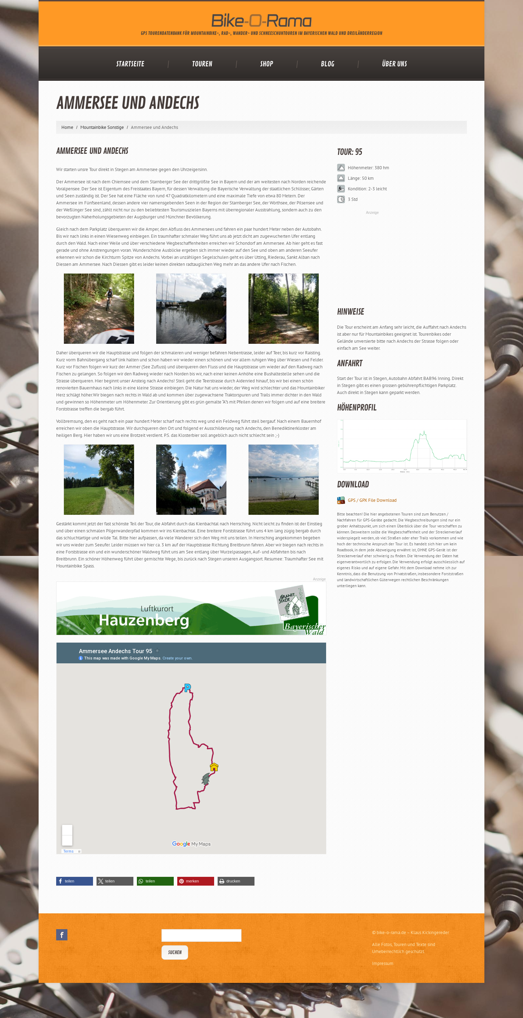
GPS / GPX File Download (372, 500)
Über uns (394, 64)
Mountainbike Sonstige (102, 127)
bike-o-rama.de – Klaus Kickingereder (413, 932)
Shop (266, 64)
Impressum (382, 963)
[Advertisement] (389, 701)
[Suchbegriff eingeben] (201, 935)
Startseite (130, 64)
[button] (74, 881)
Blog (327, 64)
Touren (202, 64)
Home (67, 127)
